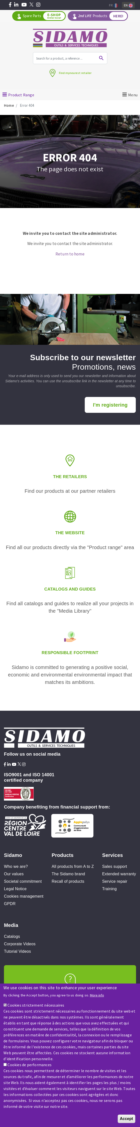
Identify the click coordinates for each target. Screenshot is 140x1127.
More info (97, 995)
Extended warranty (119, 874)
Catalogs (12, 936)
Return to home (70, 254)
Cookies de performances (29, 1064)
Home (9, 105)
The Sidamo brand (68, 874)
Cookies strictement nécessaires (35, 1005)
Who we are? (16, 866)
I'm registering (110, 405)
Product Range (21, 94)
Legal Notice (15, 889)
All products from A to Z (73, 866)
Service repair (114, 881)
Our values (14, 874)
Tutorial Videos (17, 951)
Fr (113, 5)
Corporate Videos (19, 944)
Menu (133, 94)
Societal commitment (23, 881)
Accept (126, 1119)
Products (102, 16)
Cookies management (23, 896)
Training (109, 889)
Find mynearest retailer (75, 73)
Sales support (114, 866)
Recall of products (68, 881)
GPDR (10, 904)
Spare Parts (44, 16)
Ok (101, 58)
